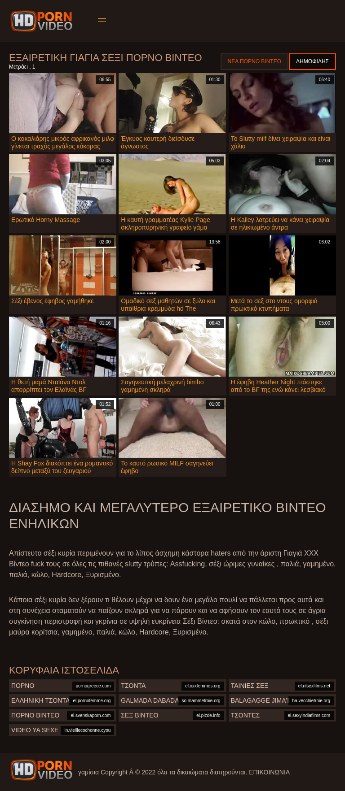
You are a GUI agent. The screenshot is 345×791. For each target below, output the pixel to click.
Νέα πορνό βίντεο (254, 61)
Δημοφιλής (312, 61)
